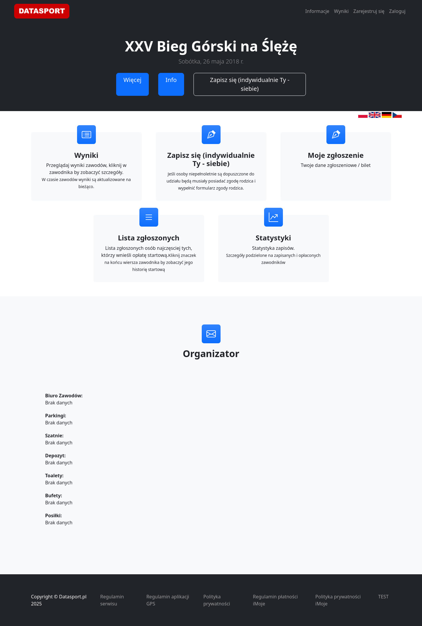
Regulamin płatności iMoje (275, 600)
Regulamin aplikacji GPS (167, 600)
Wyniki (341, 11)
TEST (383, 596)
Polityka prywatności (217, 600)
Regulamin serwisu (112, 600)
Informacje (317, 11)
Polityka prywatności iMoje (338, 600)
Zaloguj (397, 11)
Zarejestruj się (369, 11)
